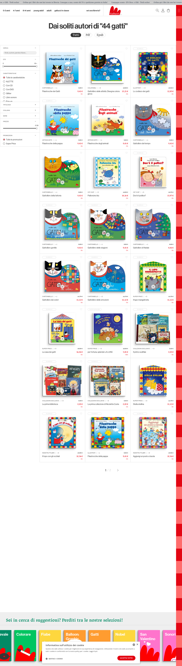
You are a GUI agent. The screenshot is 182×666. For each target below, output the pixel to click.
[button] (54, 658)
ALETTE (9, 81)
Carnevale (22, 634)
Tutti (76, 35)
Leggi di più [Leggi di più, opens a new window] (93, 651)
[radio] (76, 35)
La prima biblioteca (50, 404)
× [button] (137, 644)
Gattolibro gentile (49, 247)
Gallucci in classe (61, 10)
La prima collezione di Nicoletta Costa (103, 404)
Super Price (11, 143)
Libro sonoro (11, 97)
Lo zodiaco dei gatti (141, 91)
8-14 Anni (27, 10)
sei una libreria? (93, 10)
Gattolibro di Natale (141, 247)
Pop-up (9, 101)
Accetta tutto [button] (126, 658)
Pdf (88, 35)
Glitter (8, 93)
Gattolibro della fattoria (51, 195)
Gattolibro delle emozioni (98, 300)
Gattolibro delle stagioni (97, 247)
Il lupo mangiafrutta (141, 300)
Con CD (9, 85)
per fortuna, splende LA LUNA (100, 352)
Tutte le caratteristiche (15, 77)
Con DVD (10, 89)
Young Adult (39, 10)
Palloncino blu (93, 195)
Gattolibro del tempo (141, 143)
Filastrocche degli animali (98, 143)
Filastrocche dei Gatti (51, 91)
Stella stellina (138, 404)
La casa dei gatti (49, 352)
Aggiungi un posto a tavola (144, 456)
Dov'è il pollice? (139, 195)
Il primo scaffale (139, 352)
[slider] (3, 66)
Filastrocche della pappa (52, 143)
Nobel (142, 634)
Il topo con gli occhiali (51, 456)
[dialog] (91, 653)
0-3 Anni (6, 10)
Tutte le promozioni (14, 139)
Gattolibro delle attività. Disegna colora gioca (104, 92)
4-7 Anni (16, 10)
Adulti (49, 10)
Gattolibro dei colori (50, 300)
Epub (100, 35)
